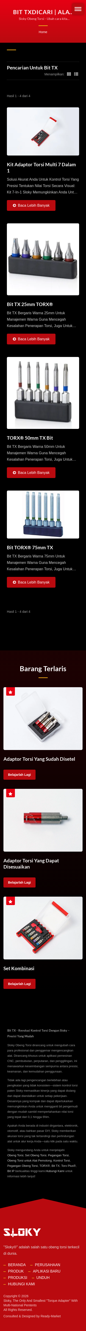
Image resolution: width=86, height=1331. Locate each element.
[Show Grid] (69, 74)
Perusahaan (47, 1264)
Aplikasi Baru (46, 1271)
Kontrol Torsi (61, 1160)
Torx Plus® (68, 1165)
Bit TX (56, 1165)
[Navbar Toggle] (78, 9)
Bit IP (10, 1170)
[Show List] (76, 74)
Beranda (17, 1264)
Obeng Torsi (15, 1154)
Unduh (43, 1277)
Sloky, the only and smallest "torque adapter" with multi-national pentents (40, 1302)
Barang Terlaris (43, 668)
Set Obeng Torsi (35, 1154)
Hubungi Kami (55, 1170)
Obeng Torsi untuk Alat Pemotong (29, 1160)
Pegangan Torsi (58, 1154)
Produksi (17, 1277)
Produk (16, 1271)
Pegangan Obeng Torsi (22, 1165)
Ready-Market (51, 1315)
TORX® (44, 1165)
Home (43, 32)
